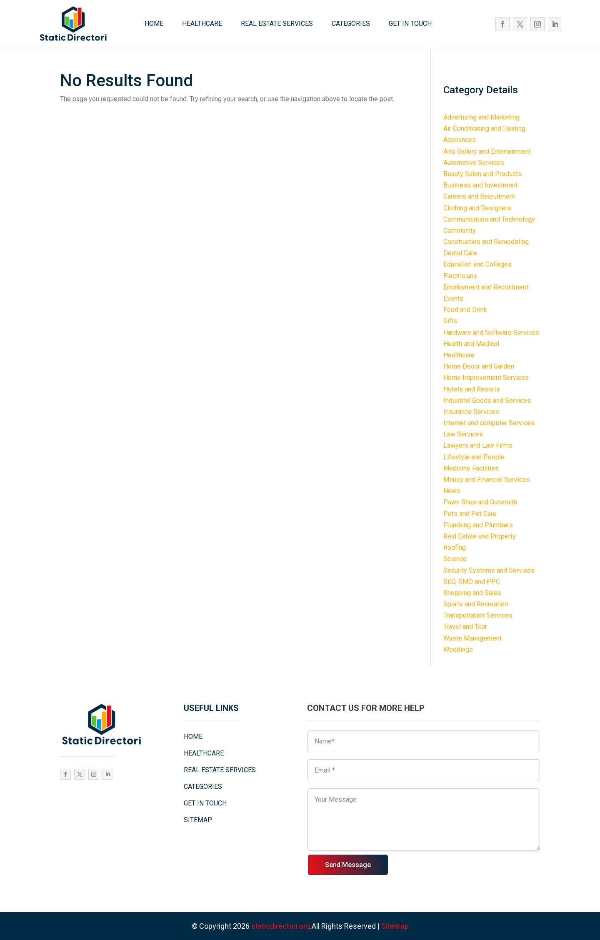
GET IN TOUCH (410, 23)
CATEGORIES (351, 23)
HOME (154, 23)
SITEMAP (198, 820)
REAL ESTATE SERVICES (277, 23)
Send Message (348, 865)
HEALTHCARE (202, 23)
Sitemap (395, 926)
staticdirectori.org (280, 926)
